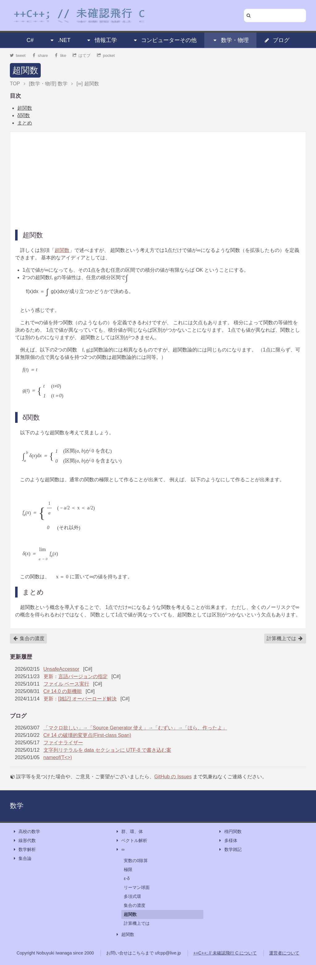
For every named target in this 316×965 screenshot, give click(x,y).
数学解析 (24, 849)
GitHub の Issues (173, 776)
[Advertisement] (158, 180)
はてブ (82, 55)
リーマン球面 (137, 887)
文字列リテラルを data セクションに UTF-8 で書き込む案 (107, 750)
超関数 (25, 70)
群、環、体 (129, 831)
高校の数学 (26, 831)
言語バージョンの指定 (83, 676)
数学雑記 (230, 849)
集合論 (21, 858)
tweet (18, 55)
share (40, 55)
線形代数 (24, 840)
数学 (16, 806)
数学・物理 (230, 40)
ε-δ (127, 878)
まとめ (24, 122)
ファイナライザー (63, 742)
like (60, 55)
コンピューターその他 (164, 40)
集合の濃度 (28, 638)
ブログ (276, 40)
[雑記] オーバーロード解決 (87, 698)
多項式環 (132, 896)
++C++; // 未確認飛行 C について (225, 952)
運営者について (284, 952)
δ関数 (23, 115)
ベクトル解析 (131, 840)
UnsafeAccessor (62, 669)
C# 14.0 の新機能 (63, 691)
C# (30, 40)
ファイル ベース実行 (66, 684)
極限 (128, 869)
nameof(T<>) (58, 757)
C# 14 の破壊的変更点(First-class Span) (87, 735)
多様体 (227, 840)
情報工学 (101, 40)
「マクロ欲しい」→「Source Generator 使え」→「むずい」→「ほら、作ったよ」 (135, 727)
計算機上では (285, 638)
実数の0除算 (136, 860)
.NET (59, 40)
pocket (106, 55)
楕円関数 (230, 831)
